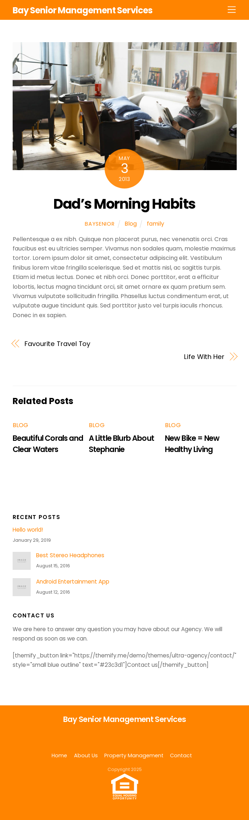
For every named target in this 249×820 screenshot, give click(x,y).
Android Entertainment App (72, 581)
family (155, 224)
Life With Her (204, 356)
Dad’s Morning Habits (124, 203)
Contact (181, 755)
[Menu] (231, 10)
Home (59, 755)
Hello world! (28, 529)
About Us (86, 755)
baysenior (99, 223)
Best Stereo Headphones (70, 555)
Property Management (133, 755)
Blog (131, 224)
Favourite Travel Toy (57, 343)
